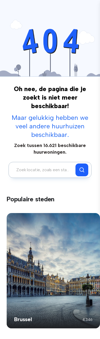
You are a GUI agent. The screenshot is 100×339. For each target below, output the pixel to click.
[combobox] (43, 170)
